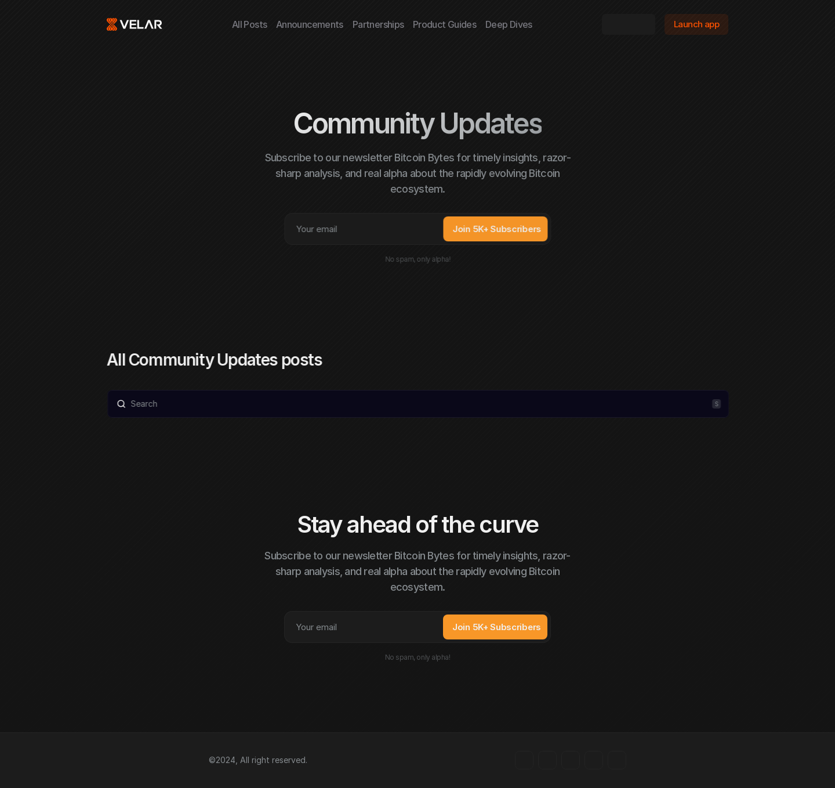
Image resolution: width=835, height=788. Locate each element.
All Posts (249, 24)
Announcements (309, 24)
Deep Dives (508, 24)
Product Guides (444, 24)
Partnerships (378, 24)
